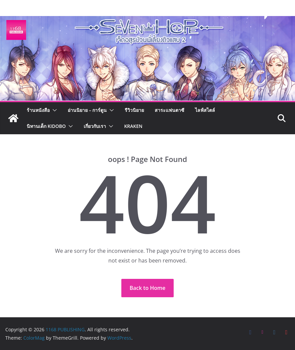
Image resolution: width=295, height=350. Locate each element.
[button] (53, 110)
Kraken (133, 126)
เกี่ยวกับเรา (95, 126)
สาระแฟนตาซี (169, 110)
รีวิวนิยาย (134, 110)
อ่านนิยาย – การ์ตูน (87, 110)
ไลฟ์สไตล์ (205, 110)
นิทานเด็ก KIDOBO (46, 126)
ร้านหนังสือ (38, 110)
